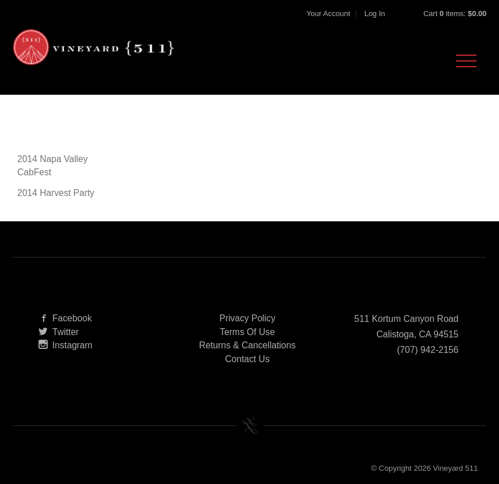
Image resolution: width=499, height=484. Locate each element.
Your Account (328, 13)
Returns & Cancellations (247, 345)
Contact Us (247, 359)
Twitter (59, 332)
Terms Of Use (247, 332)
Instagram (66, 345)
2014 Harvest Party (55, 193)
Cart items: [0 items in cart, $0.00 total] (454, 13)
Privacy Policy (247, 318)
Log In (374, 13)
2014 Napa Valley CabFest (52, 166)
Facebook (65, 318)
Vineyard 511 (93, 47)
